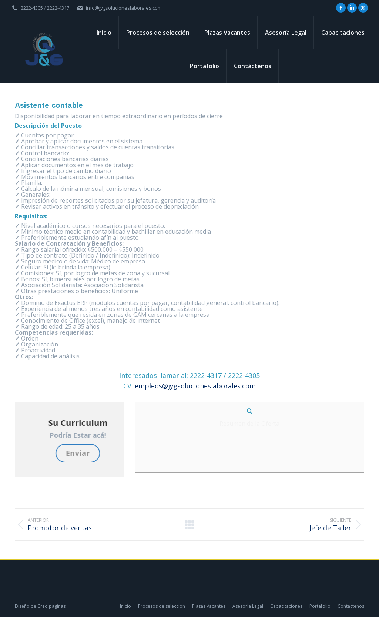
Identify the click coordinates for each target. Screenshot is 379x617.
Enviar (123, 453)
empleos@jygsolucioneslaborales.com (195, 385)
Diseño (22, 606)
